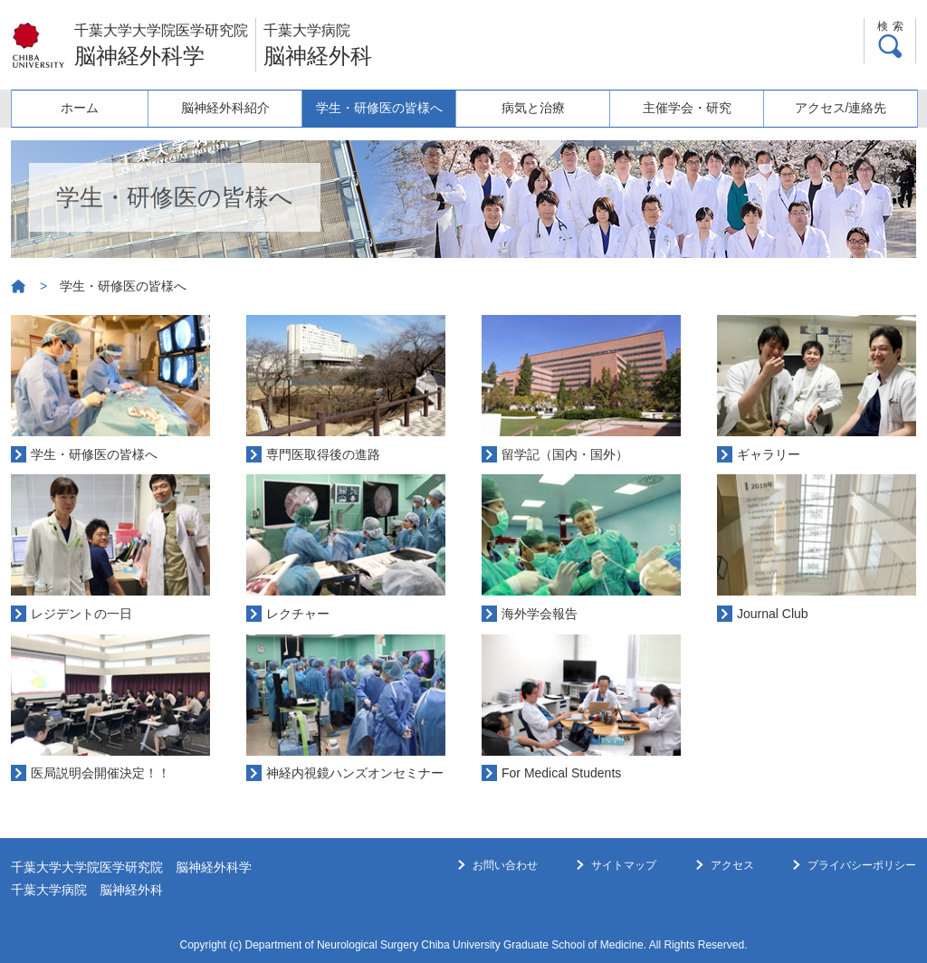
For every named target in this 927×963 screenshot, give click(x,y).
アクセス (732, 865)
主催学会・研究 (687, 107)
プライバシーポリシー (862, 865)
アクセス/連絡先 (841, 107)
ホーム (80, 107)
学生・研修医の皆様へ (379, 107)
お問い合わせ (505, 865)
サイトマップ (623, 865)
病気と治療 (533, 107)
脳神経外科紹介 (225, 107)
